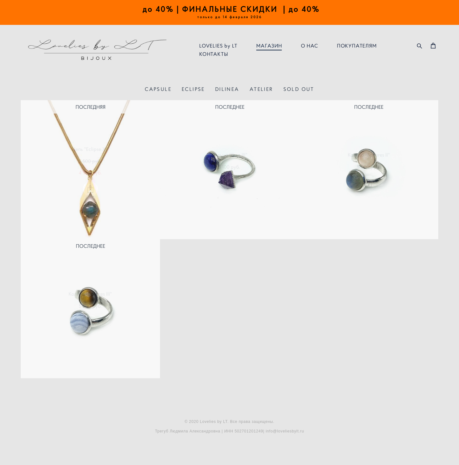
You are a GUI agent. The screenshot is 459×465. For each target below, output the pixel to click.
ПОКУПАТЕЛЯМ (357, 45)
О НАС (309, 45)
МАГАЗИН (269, 45)
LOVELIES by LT (218, 45)
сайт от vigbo (229, 450)
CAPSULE (158, 89)
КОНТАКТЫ (213, 53)
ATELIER (261, 89)
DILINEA (227, 89)
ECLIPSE (193, 89)
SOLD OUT (298, 89)
